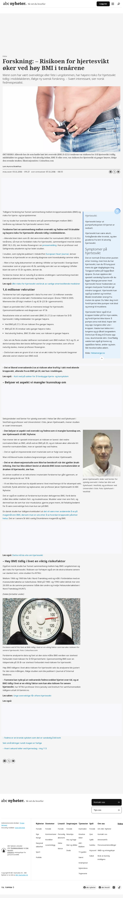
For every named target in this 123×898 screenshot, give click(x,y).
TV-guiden (82, 852)
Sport (38, 852)
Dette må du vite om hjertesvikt (27, 555)
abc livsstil (106, 887)
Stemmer (49, 823)
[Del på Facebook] (110, 172)
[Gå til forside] (24, 4)
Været (81, 857)
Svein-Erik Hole (20, 828)
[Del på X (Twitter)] (114, 172)
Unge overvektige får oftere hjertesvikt (32, 695)
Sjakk (91, 839)
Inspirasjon (71, 823)
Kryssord (92, 850)
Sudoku (92, 845)
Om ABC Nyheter (104, 829)
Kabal (91, 856)
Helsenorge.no (98, 353)
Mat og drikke (71, 845)
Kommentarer (50, 834)
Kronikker (49, 839)
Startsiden (83, 829)
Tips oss (97, 810)
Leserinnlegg (50, 845)
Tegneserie (83, 873)
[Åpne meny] (113, 3)
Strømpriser (83, 863)
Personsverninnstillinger (107, 845)
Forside (39, 829)
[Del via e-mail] (118, 172)
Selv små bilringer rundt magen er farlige (22, 743)
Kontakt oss (99, 802)
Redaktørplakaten (17, 848)
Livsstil (61, 823)
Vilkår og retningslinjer (106, 850)
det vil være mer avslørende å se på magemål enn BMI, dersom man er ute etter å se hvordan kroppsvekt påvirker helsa (40, 515)
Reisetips (69, 834)
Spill (91, 823)
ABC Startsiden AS (21, 875)
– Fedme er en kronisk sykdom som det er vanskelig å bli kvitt (32, 737)
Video (120, 823)
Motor (60, 848)
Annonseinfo (102, 839)
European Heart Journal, (57, 254)
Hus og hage (71, 839)
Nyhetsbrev (83, 868)
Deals (68, 850)
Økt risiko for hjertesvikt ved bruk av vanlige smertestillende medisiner (46, 283)
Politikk (39, 857)
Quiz (91, 834)
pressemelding (49, 245)
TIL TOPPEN (6, 887)
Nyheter (40, 823)
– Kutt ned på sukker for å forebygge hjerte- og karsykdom (40, 376)
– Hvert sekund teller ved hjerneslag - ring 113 (25, 748)
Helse (60, 843)
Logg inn (103, 4)
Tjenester (83, 823)
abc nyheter (91, 887)
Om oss (101, 823)
